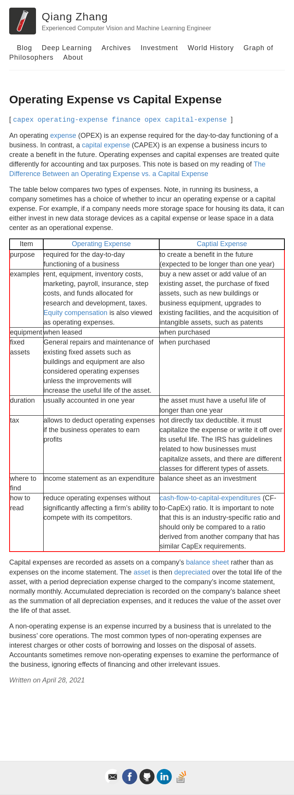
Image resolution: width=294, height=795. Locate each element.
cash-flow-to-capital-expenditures (210, 498)
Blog (24, 48)
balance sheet (207, 562)
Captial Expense (222, 244)
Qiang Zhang (75, 17)
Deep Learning (67, 48)
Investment (159, 48)
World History (211, 48)
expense (63, 135)
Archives (116, 48)
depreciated (192, 572)
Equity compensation (76, 313)
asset (142, 572)
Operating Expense (101, 244)
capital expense (106, 145)
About (73, 57)
